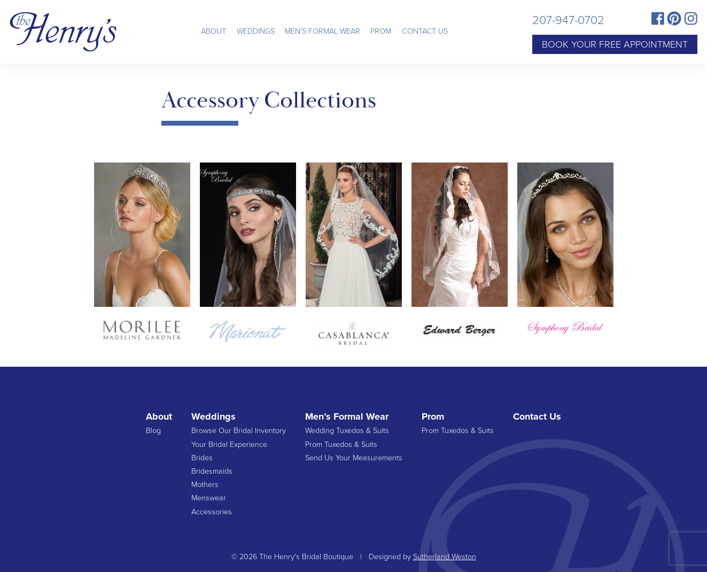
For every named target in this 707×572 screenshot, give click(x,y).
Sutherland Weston (444, 556)
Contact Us (425, 31)
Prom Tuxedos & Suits (341, 444)
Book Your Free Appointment (615, 44)
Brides (202, 457)
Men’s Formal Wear (322, 31)
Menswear (208, 498)
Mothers (205, 484)
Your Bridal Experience (229, 444)
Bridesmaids (211, 471)
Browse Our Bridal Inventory (238, 430)
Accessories (211, 511)
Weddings (256, 31)
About (213, 31)
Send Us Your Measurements (353, 457)
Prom (380, 31)
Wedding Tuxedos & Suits (347, 430)
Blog (153, 430)
